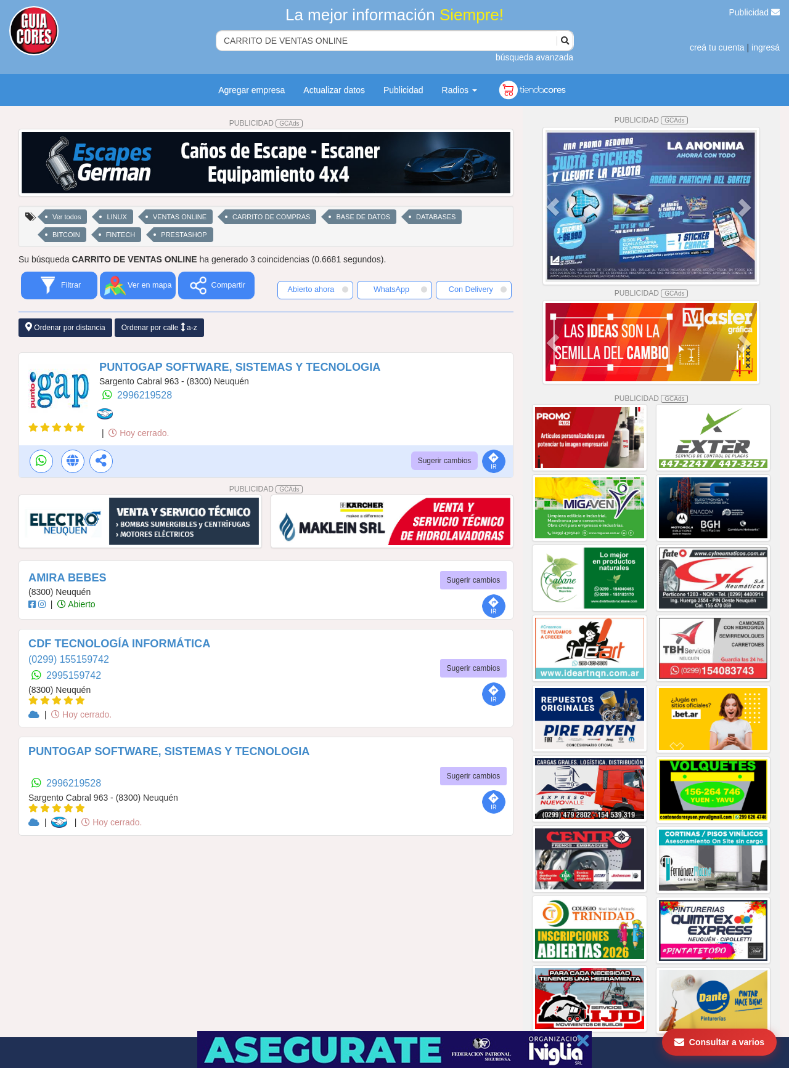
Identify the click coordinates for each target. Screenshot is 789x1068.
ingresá (765, 47)
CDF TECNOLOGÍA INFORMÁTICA (119, 643)
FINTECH (121, 234)
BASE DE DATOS (363, 216)
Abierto (76, 604)
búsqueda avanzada (534, 57)
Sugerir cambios (445, 460)
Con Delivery (478, 289)
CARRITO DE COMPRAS (271, 216)
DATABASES (436, 216)
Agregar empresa (251, 90)
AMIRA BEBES (67, 578)
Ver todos (66, 216)
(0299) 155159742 (68, 659)
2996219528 (144, 395)
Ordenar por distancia (65, 327)
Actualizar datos (334, 90)
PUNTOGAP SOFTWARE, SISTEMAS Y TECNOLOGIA (239, 367)
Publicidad (754, 12)
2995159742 (73, 675)
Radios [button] (459, 90)
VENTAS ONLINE (179, 216)
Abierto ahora (318, 289)
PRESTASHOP (183, 234)
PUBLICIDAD (266, 123)
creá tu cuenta (717, 47)
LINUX (116, 216)
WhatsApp (401, 289)
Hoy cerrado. (138, 433)
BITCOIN (66, 234)
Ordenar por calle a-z (159, 327)
